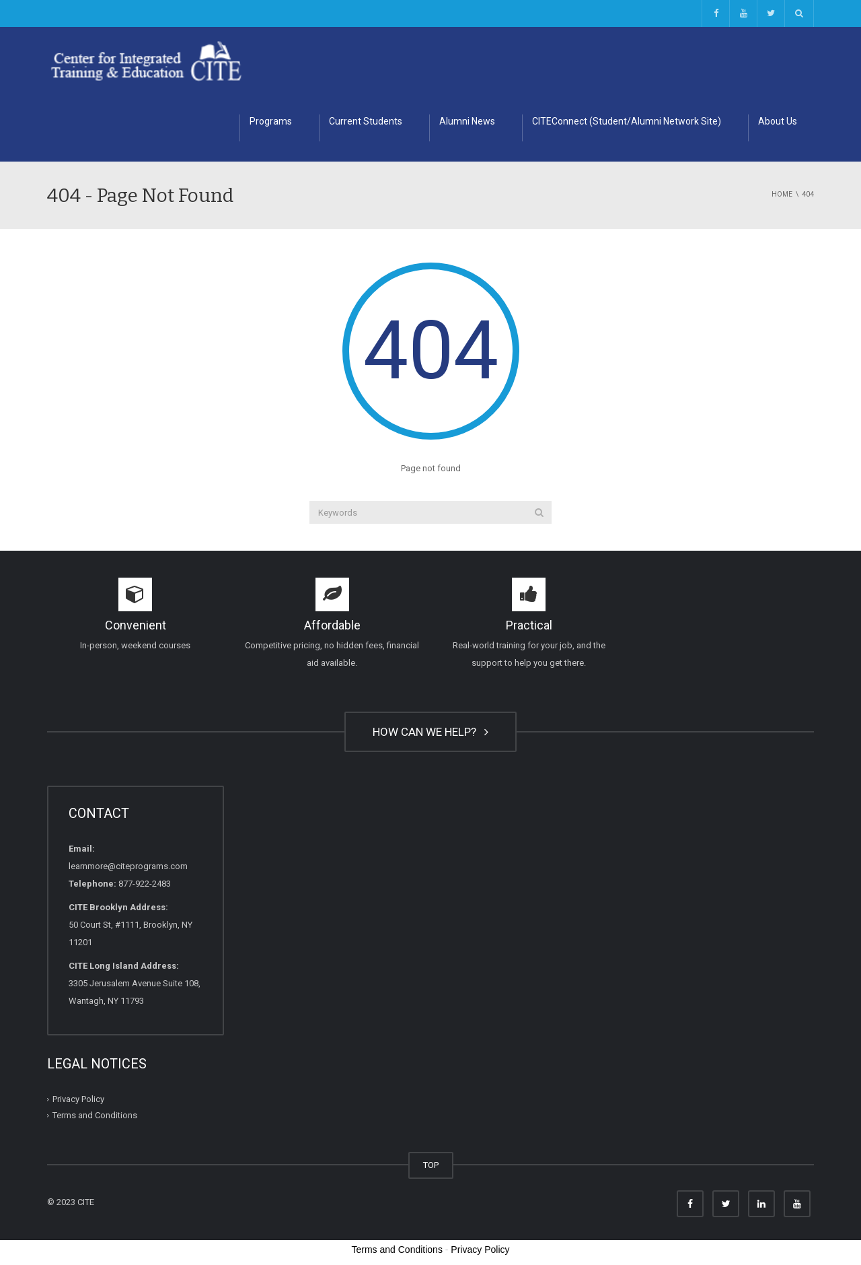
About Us (777, 121)
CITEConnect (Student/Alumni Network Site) (626, 121)
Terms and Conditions (94, 1115)
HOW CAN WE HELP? (430, 732)
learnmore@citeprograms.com (128, 866)
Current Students (365, 121)
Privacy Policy (78, 1099)
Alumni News (467, 121)
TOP (431, 1165)
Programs (271, 121)
